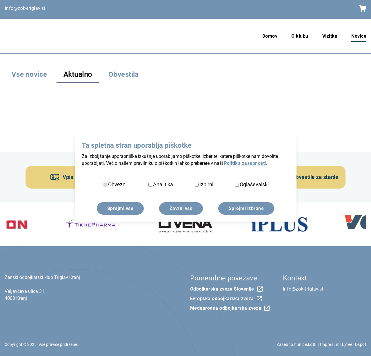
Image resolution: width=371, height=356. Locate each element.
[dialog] (185, 178)
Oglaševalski (254, 184)
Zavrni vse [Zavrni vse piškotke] (181, 208)
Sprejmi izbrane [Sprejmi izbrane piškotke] (246, 208)
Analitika (163, 184)
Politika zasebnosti (245, 163)
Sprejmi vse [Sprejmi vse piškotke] (120, 208)
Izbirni (206, 184)
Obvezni (117, 184)
